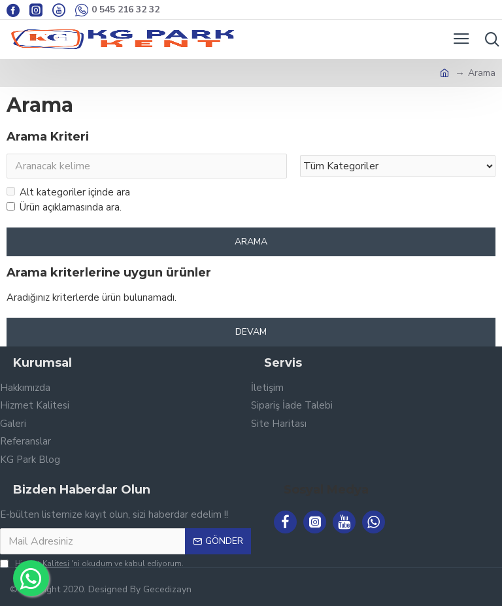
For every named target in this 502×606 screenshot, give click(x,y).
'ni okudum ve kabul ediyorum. (92, 563)
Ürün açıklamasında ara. (64, 207)
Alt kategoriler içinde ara (68, 192)
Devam (251, 332)
